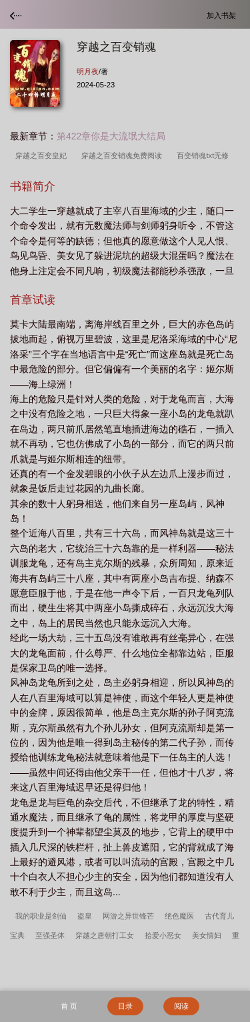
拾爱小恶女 (163, 935)
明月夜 (88, 71)
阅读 (181, 1006)
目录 (125, 1006)
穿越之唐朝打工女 (104, 935)
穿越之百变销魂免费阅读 (123, 155)
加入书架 (223, 15)
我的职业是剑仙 (41, 916)
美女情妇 (206, 935)
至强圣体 (50, 935)
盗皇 (84, 916)
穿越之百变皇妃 (43, 155)
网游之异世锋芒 (128, 916)
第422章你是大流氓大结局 (111, 136)
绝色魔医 (179, 916)
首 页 (69, 1006)
